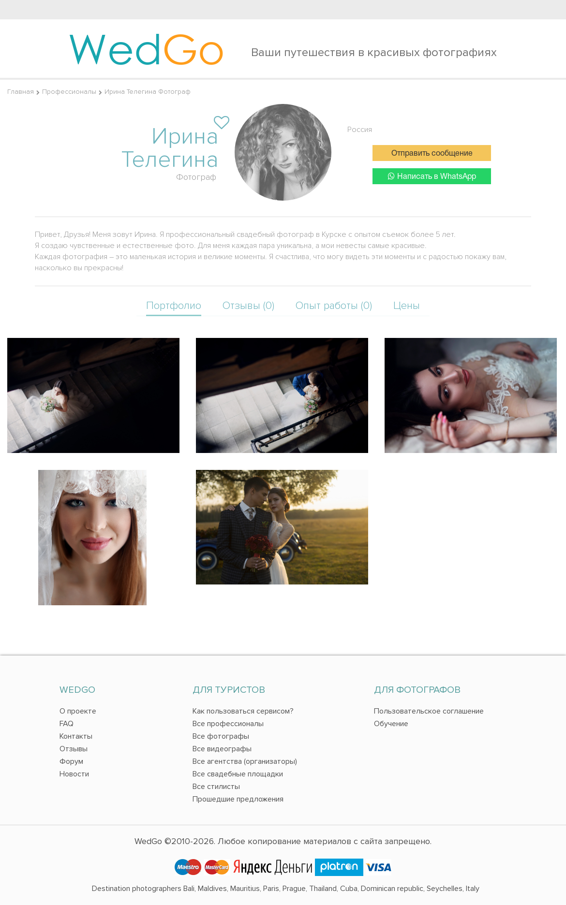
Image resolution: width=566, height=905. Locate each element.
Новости (74, 774)
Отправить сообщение (432, 153)
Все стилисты (216, 786)
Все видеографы (222, 749)
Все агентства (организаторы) (245, 761)
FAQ (67, 724)
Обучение (391, 724)
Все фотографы (221, 736)
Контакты (76, 736)
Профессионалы (69, 92)
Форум (71, 761)
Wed (146, 48)
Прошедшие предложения (238, 799)
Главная (20, 92)
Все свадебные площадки (238, 774)
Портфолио (173, 305)
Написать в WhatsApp (432, 176)
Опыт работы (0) (334, 305)
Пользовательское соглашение (429, 711)
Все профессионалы (228, 724)
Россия (359, 129)
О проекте (78, 711)
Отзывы (74, 749)
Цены (406, 305)
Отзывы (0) (248, 305)
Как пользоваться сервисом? (243, 711)
